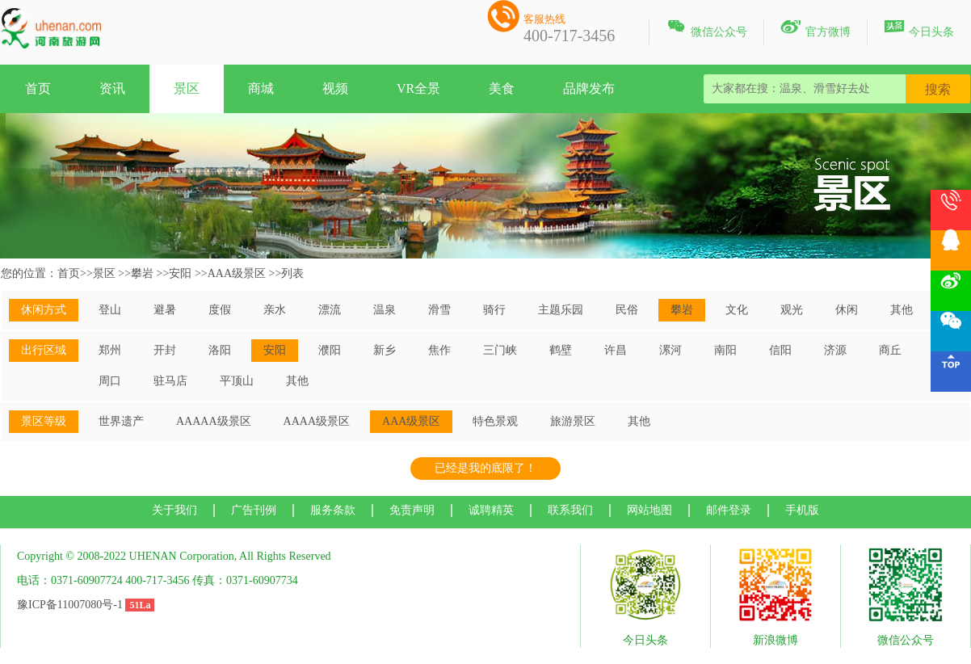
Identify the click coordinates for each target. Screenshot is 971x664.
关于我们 (174, 510)
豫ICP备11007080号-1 (70, 605)
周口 (110, 381)
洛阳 (219, 350)
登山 (110, 310)
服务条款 (332, 510)
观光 (791, 310)
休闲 (846, 310)
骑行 (494, 310)
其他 (901, 310)
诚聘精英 (491, 510)
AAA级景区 (237, 273)
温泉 (384, 310)
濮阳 (329, 350)
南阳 (725, 350)
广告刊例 (253, 510)
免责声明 (412, 510)
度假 (219, 310)
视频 (335, 88)
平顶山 (237, 381)
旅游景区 (572, 421)
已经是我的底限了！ (485, 468)
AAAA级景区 (317, 421)
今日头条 (919, 29)
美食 (502, 88)
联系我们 (570, 510)
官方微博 (815, 29)
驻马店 (170, 381)
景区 (187, 88)
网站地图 (649, 510)
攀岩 (142, 273)
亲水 (274, 310)
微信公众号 (706, 29)
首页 (38, 88)
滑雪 (439, 310)
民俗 (627, 310)
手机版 (802, 510)
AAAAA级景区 (213, 421)
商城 (261, 88)
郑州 (110, 350)
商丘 (890, 350)
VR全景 (418, 88)
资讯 (112, 88)
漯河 (670, 350)
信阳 (780, 350)
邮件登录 (728, 510)
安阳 (180, 273)
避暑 (164, 310)
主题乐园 (560, 310)
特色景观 (495, 421)
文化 (736, 310)
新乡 (384, 350)
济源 (835, 350)
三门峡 (500, 350)
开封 (164, 350)
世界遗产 (121, 421)
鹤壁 (560, 350)
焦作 (439, 350)
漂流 (329, 310)
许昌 (615, 350)
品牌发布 (589, 88)
